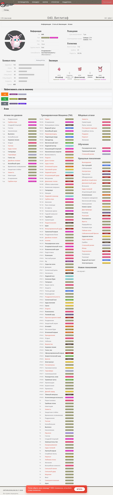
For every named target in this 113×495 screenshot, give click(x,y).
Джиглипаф (80, 77)
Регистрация (107, 2)
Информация (46, 24)
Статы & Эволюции (59, 24)
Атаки (70, 24)
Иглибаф (59, 77)
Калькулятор (40, 60)
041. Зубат (108, 18)
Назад (6, 10)
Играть (79, 489)
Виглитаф (100, 77)
